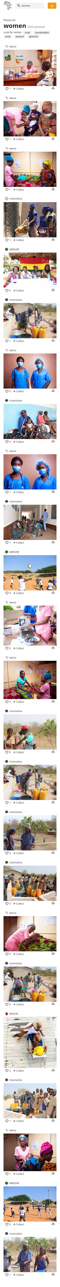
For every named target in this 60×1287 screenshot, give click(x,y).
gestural (33, 36)
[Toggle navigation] (52, 6)
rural (27, 32)
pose (8, 36)
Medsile (13, 1013)
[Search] (29, 6)
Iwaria (12, 46)
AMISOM (14, 249)
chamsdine (15, 198)
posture (20, 36)
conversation (42, 32)
